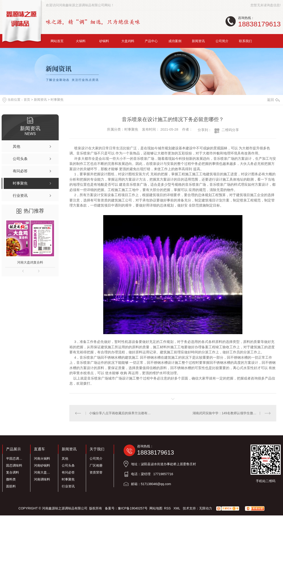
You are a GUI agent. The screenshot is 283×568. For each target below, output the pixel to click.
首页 (27, 99)
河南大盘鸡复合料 (30, 262)
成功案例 (174, 41)
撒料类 (11, 479)
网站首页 (57, 41)
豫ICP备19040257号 (133, 508)
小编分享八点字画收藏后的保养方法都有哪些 (121, 413)
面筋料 (11, 486)
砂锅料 (104, 41)
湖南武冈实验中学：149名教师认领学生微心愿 (226, 413)
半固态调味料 (15, 458)
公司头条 (68, 465)
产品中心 (151, 41)
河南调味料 (42, 479)
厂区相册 (96, 465)
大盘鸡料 (127, 41)
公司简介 (221, 41)
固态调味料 (14, 465)
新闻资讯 (198, 41)
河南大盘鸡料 (43, 472)
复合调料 (12, 472)
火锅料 (81, 41)
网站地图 (155, 508)
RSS (168, 508)
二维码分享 (230, 130)
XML (177, 508)
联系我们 (245, 41)
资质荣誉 (96, 472)
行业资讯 (68, 486)
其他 (65, 458)
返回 (273, 100)
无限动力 (205, 508)
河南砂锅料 (42, 465)
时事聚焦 (57, 99)
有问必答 (68, 472)
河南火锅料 (42, 458)
